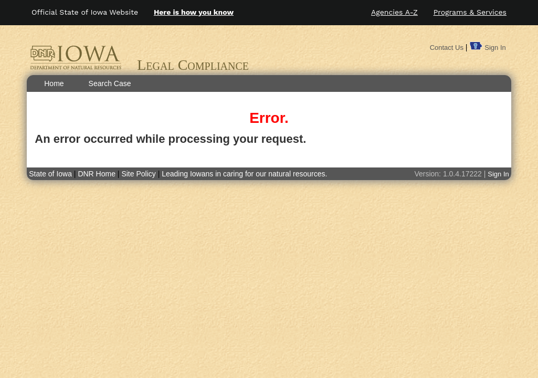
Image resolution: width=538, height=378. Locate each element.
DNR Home (97, 174)
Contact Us (446, 47)
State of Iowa (50, 174)
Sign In (494, 47)
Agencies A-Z (394, 12)
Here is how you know (194, 12)
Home (54, 83)
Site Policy (138, 174)
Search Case (110, 83)
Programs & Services (470, 12)
